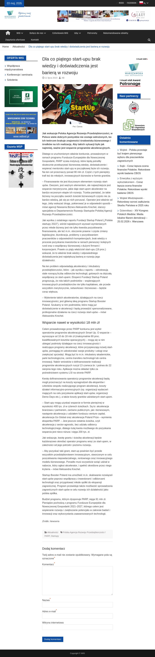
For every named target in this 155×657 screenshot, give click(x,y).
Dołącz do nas (36, 33)
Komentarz (48, 564)
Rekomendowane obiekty (115, 33)
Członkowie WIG (60, 33)
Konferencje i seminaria (19, 74)
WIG (18, 33)
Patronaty (92, 33)
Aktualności (52, 532)
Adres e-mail (49, 611)
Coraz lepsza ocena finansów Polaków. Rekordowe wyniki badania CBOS (133, 170)
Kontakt (35, 39)
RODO (121, 3)
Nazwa (46, 600)
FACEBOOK (131, 3)
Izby (76, 33)
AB (63, 78)
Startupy (55, 536)
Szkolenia (12, 80)
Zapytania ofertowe (15, 39)
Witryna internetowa (53, 622)
